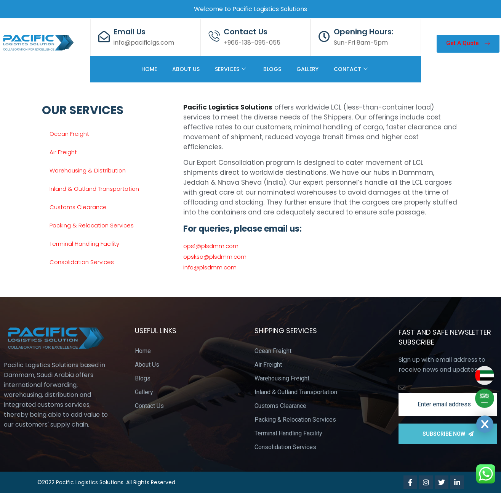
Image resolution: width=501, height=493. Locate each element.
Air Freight (63, 152)
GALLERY (307, 69)
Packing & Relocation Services (92, 225)
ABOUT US (186, 69)
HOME (149, 69)
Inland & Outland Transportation (94, 189)
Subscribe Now (448, 434)
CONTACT (351, 69)
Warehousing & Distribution (88, 170)
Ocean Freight (69, 134)
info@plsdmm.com (210, 267)
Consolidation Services (82, 262)
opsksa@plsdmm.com (214, 257)
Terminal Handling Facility (84, 244)
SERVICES (230, 69)
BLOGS (272, 69)
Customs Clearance (78, 207)
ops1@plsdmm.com (210, 246)
